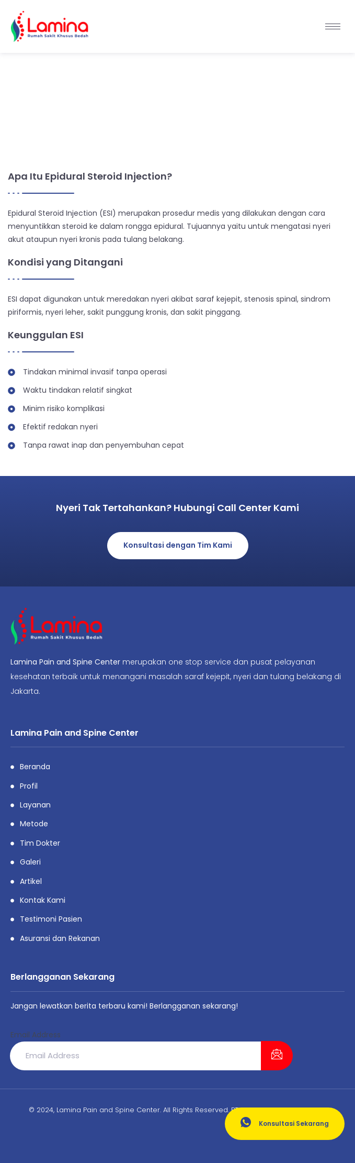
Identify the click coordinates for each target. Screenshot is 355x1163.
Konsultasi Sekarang (285, 1122)
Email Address (35, 1034)
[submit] (277, 1055)
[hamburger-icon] (333, 26)
